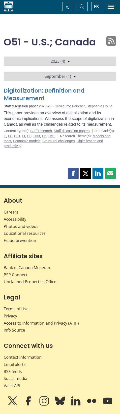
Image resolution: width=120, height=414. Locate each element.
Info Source (14, 330)
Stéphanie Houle (99, 106)
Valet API (12, 385)
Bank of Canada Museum (27, 267)
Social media (15, 378)
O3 (29, 136)
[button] (73, 173)
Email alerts (15, 364)
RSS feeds (13, 371)
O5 (44, 136)
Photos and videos (21, 226)
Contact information (23, 357)
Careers (11, 212)
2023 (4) (60, 61)
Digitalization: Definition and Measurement (44, 94)
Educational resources (25, 233)
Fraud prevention (20, 240)
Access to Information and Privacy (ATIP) (41, 323)
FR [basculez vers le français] (96, 6)
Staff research (41, 131)
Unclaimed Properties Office (30, 281)
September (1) (60, 76)
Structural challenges (58, 141)
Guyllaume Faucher (70, 106)
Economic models (26, 141)
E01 (17, 136)
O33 (36, 136)
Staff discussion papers (72, 131)
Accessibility (15, 219)
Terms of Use (16, 309)
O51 (52, 136)
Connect (16, 274)
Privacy (10, 316)
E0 (10, 136)
